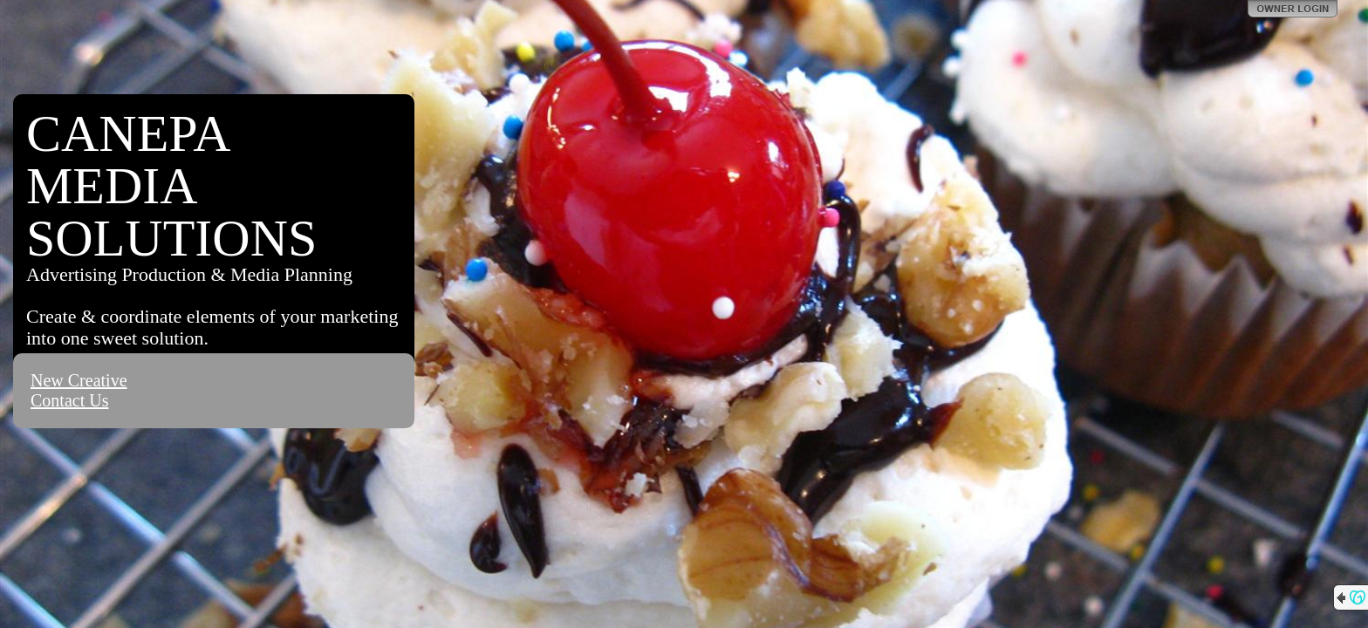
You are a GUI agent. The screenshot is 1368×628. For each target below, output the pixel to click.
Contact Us (69, 400)
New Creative (79, 380)
